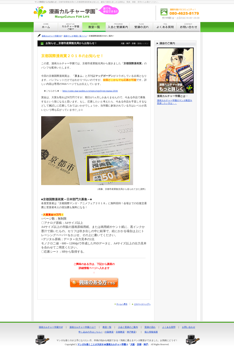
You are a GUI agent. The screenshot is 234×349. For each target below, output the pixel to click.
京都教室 (120, 332)
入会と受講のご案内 (128, 327)
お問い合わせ (188, 327)
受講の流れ (150, 327)
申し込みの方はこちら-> (90, 332)
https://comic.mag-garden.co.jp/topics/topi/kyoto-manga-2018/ (90, 91)
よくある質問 (168, 327)
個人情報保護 (151, 332)
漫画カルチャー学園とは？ (82, 327)
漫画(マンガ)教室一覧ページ (75, 36)
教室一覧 (107, 327)
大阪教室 (109, 332)
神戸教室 (131, 332)
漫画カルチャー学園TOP (52, 36)
